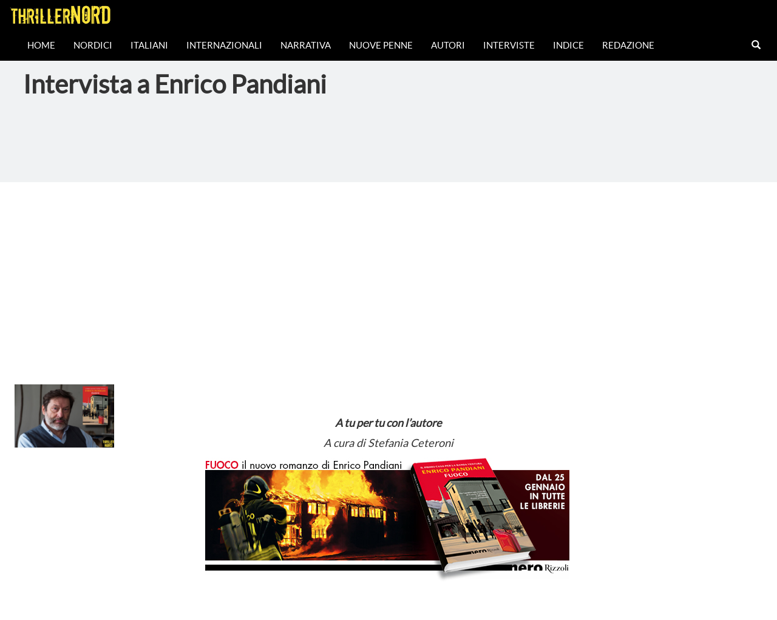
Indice (568, 45)
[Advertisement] (388, 273)
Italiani (149, 45)
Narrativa (305, 45)
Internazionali (224, 45)
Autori (448, 45)
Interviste (509, 45)
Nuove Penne (381, 45)
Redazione (628, 45)
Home (41, 45)
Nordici (92, 45)
